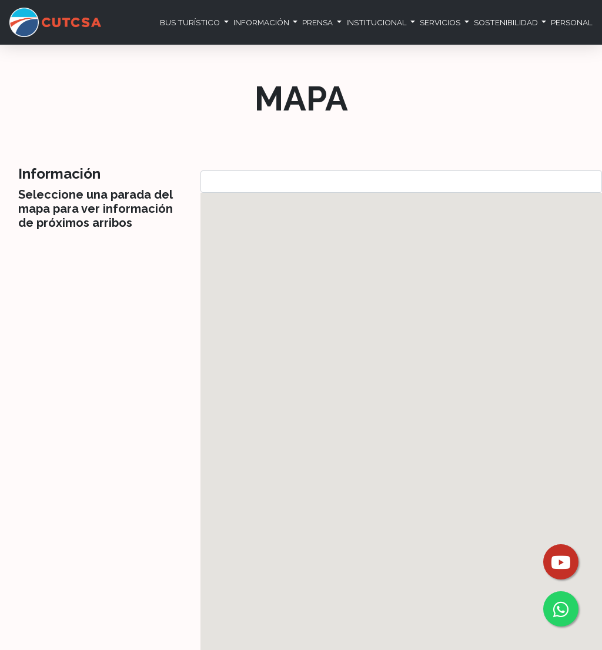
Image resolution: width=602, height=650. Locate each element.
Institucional (377, 22)
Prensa (318, 22)
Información (262, 22)
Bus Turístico (191, 22)
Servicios (441, 22)
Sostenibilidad (507, 22)
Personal (572, 22)
